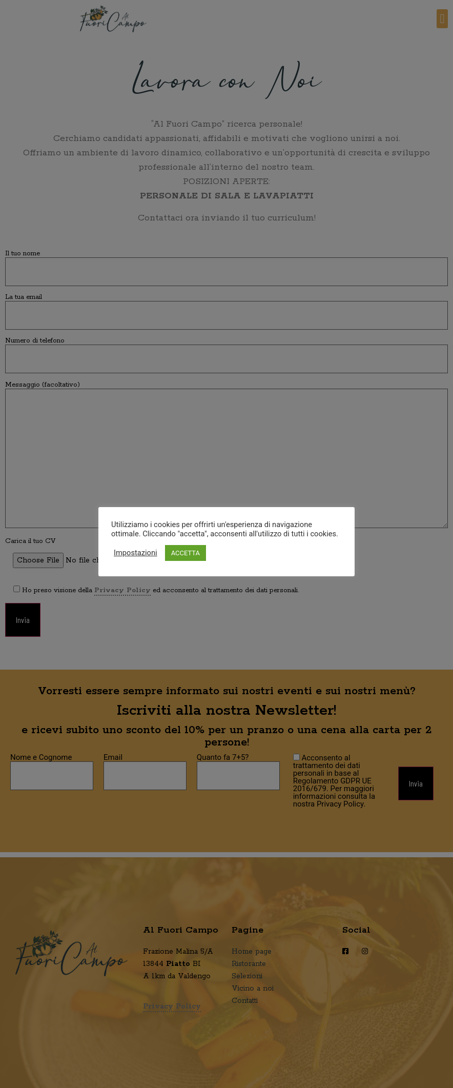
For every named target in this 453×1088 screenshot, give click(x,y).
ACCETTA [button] (185, 553)
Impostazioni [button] (135, 552)
